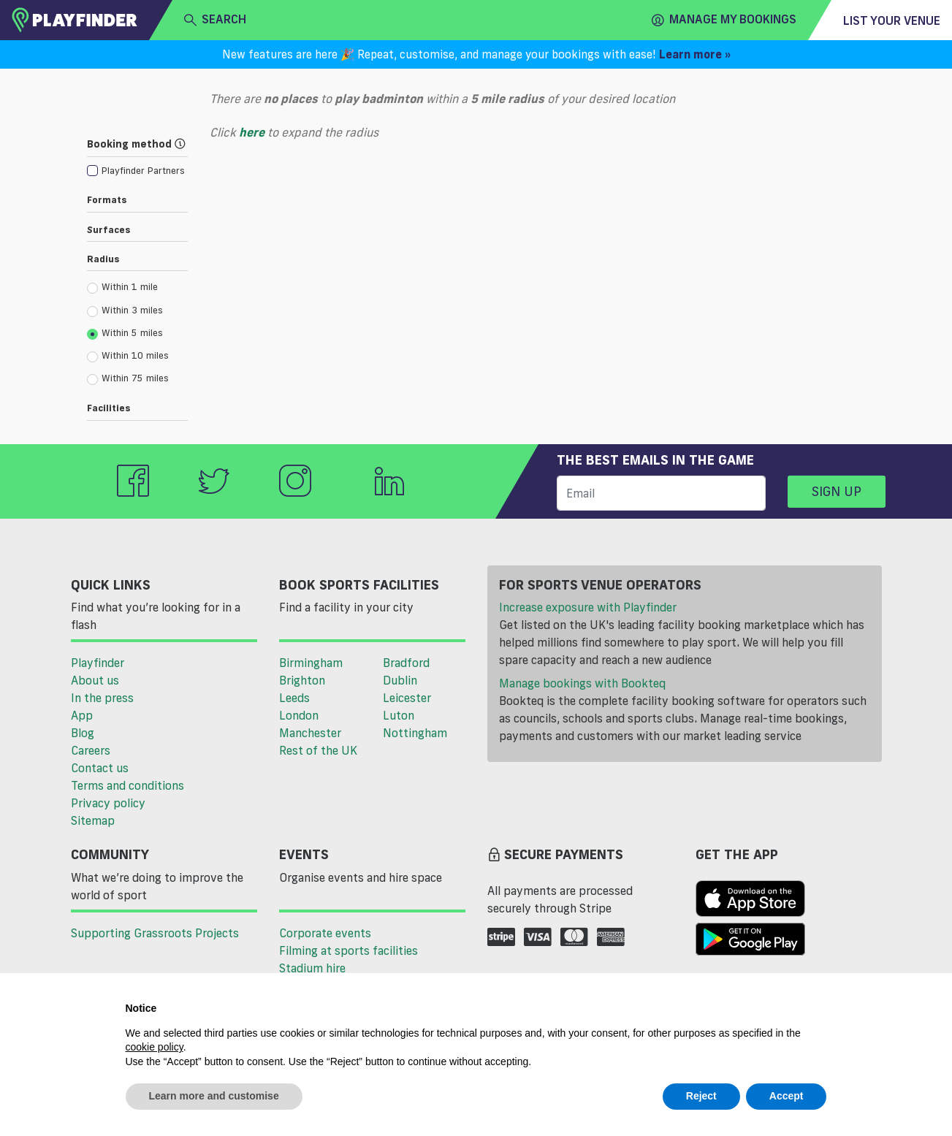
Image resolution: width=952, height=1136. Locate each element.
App (82, 715)
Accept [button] (786, 1096)
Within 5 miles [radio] (125, 333)
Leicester (407, 697)
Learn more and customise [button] (214, 1096)
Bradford (406, 662)
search (215, 20)
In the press (102, 697)
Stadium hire (312, 968)
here (251, 132)
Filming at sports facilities (348, 950)
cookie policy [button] (154, 1047)
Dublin (400, 680)
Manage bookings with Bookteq (582, 683)
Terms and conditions (127, 785)
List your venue (891, 20)
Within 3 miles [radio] (125, 310)
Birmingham (311, 662)
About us (95, 680)
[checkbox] (136, 170)
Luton (398, 715)
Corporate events (325, 933)
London (299, 715)
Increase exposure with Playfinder (588, 607)
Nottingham (415, 732)
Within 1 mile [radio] (122, 287)
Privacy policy (108, 803)
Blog (82, 732)
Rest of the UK (318, 750)
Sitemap (93, 820)
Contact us (100, 767)
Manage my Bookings (724, 20)
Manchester (310, 732)
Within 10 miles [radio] (128, 355)
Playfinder (97, 662)
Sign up (836, 491)
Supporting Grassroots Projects (155, 933)
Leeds (294, 697)
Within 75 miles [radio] (128, 378)
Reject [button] (701, 1096)
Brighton (302, 680)
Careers (90, 750)
